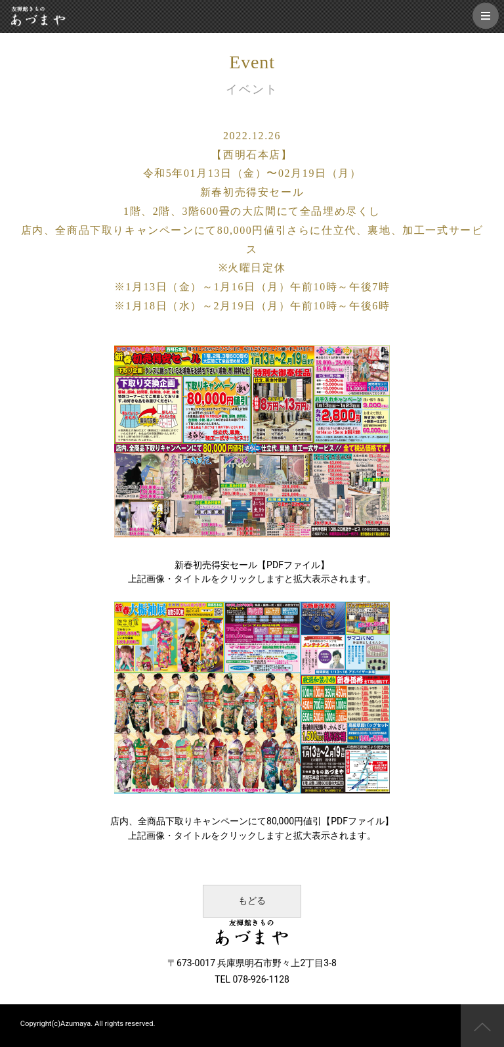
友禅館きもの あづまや (38, 16)
